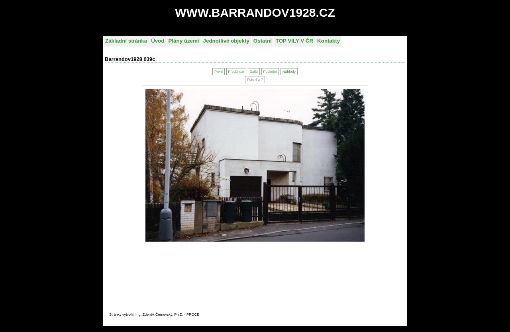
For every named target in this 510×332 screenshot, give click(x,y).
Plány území (184, 41)
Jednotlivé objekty (226, 41)
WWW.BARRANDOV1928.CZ (255, 12)
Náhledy (289, 72)
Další (253, 72)
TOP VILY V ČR (294, 41)
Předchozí (236, 72)
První (218, 72)
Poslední (270, 72)
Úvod (157, 41)
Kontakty (328, 41)
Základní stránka (126, 41)
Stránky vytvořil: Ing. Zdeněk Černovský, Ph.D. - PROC (153, 314)
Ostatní (262, 41)
